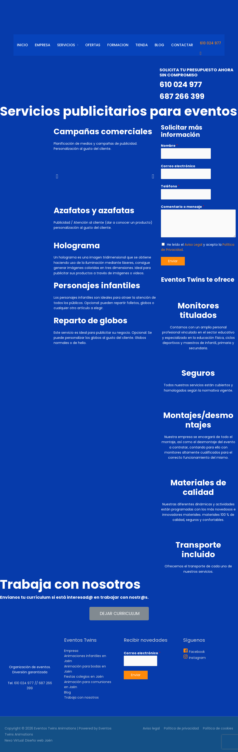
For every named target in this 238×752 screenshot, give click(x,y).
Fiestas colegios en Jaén (84, 676)
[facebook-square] (194, 651)
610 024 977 (210, 43)
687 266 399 (183, 96)
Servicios (66, 45)
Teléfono (170, 186)
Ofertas (92, 45)
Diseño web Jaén (38, 740)
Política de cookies (218, 728)
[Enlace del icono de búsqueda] (210, 53)
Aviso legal (151, 728)
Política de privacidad (181, 728)
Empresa (42, 45)
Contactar (182, 45)
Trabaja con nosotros (81, 697)
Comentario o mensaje (182, 206)
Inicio (22, 45)
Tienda (141, 45)
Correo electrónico (178, 166)
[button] (119, 613)
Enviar (173, 261)
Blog (159, 45)
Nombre (169, 145)
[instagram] (194, 657)
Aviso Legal (193, 244)
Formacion (117, 45)
